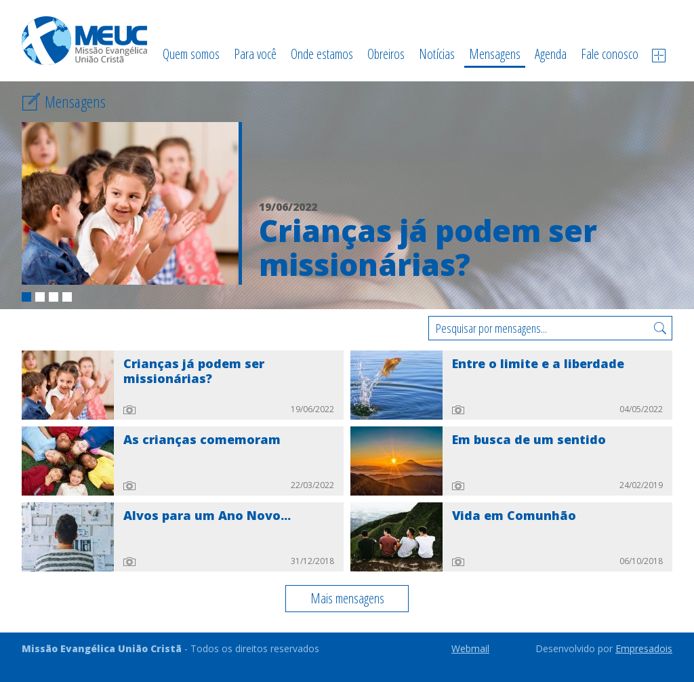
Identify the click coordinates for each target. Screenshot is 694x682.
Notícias (437, 54)
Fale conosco (609, 54)
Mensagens (494, 54)
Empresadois (643, 648)
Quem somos (191, 54)
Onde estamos (322, 54)
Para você (255, 54)
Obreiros (386, 54)
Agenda (551, 54)
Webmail (470, 648)
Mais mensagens (347, 598)
